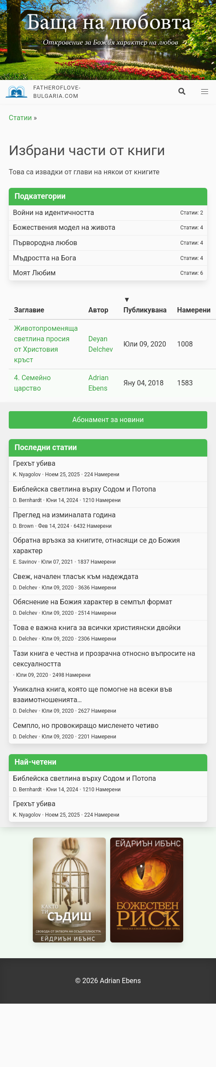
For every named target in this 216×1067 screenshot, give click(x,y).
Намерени (193, 310)
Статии (20, 118)
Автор (98, 310)
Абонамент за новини (108, 420)
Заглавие (29, 310)
